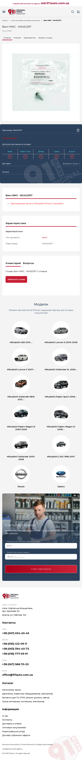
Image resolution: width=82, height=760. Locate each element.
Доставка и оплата (11, 723)
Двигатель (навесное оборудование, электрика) (27, 693)
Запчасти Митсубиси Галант (14, 744)
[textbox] (70, 164)
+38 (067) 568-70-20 (15, 664)
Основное (7, 38)
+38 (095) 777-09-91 (15, 653)
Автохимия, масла (11, 690)
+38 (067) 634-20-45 (15, 633)
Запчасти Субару (34, 744)
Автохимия (48, 744)
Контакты (7, 720)
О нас (5, 716)
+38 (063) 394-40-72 (15, 648)
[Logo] (17, 12)
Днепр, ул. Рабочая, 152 (14, 615)
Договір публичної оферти (16, 735)
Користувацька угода (13, 731)
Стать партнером (41, 569)
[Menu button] (4, 11)
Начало (5, 20)
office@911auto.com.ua (17, 674)
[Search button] (72, 11)
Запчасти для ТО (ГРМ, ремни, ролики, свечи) (25, 697)
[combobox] (71, 164)
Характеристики (30, 38)
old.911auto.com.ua (55, 3)
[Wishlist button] (78, 130)
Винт (44, 237)
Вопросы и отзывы (45, 38)
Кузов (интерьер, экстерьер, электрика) (25, 20)
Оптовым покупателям (14, 727)
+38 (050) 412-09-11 (14, 643)
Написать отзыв (16, 279)
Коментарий (13, 263)
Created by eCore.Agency (12, 749)
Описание (17, 38)
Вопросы (28, 263)
